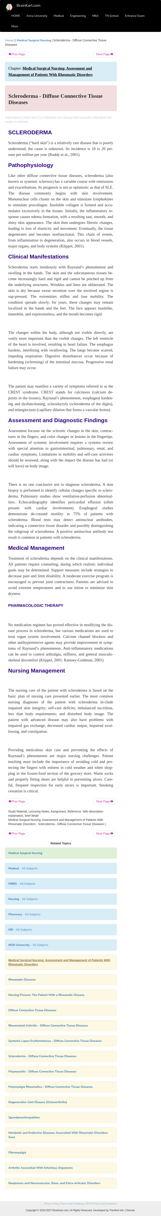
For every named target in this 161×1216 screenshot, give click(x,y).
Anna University (36, 16)
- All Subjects (23, 868)
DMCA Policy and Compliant (101, 1203)
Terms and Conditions (72, 1203)
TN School (112, 16)
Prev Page (16, 54)
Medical (59, 16)
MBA (95, 16)
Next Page (105, 54)
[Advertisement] (139, 101)
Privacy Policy (51, 1203)
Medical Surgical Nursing (34, 40)
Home (9, 40)
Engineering (78, 16)
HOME (15, 16)
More (14, 26)
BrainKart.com (28, 5)
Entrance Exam (135, 16)
